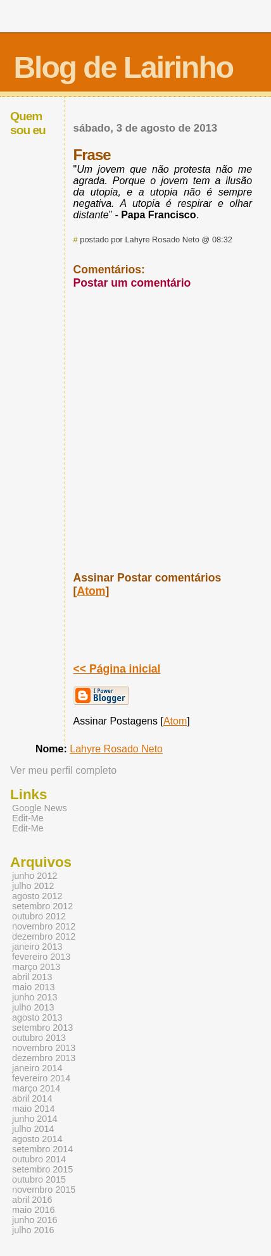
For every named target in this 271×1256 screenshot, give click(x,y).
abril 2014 (32, 1098)
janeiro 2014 (37, 1068)
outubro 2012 (39, 916)
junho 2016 (34, 1220)
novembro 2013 (43, 1048)
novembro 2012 (43, 926)
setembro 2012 (42, 906)
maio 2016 (33, 1210)
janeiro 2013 (37, 947)
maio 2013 (33, 987)
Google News (39, 808)
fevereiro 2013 (41, 957)
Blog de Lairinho (123, 67)
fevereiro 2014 (41, 1078)
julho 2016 (33, 1230)
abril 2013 (32, 977)
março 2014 (36, 1088)
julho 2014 (33, 1129)
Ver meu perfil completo (63, 770)
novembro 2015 (43, 1189)
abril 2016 (32, 1200)
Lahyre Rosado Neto (116, 748)
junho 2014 (34, 1119)
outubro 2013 (39, 1038)
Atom (91, 591)
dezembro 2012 (43, 936)
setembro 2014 (42, 1149)
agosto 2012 (37, 896)
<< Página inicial (117, 668)
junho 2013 (34, 997)
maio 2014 (33, 1109)
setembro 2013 (42, 1028)
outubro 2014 (39, 1159)
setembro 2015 (42, 1169)
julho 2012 (33, 886)
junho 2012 (34, 876)
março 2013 (36, 967)
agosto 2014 (37, 1139)
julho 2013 (33, 1007)
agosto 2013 (37, 1017)
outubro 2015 (39, 1179)
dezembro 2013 (43, 1058)
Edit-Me (28, 818)
